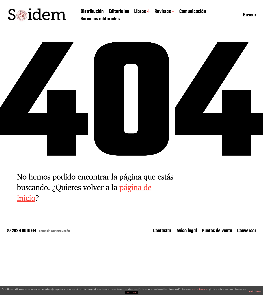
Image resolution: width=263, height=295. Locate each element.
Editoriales (119, 12)
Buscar (249, 15)
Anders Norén (60, 231)
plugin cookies (255, 291)
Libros (140, 12)
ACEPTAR (131, 293)
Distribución (92, 12)
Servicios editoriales (100, 19)
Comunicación (192, 12)
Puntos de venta (217, 231)
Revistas (162, 12)
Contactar (162, 231)
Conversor (246, 231)
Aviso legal (186, 231)
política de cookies (200, 289)
